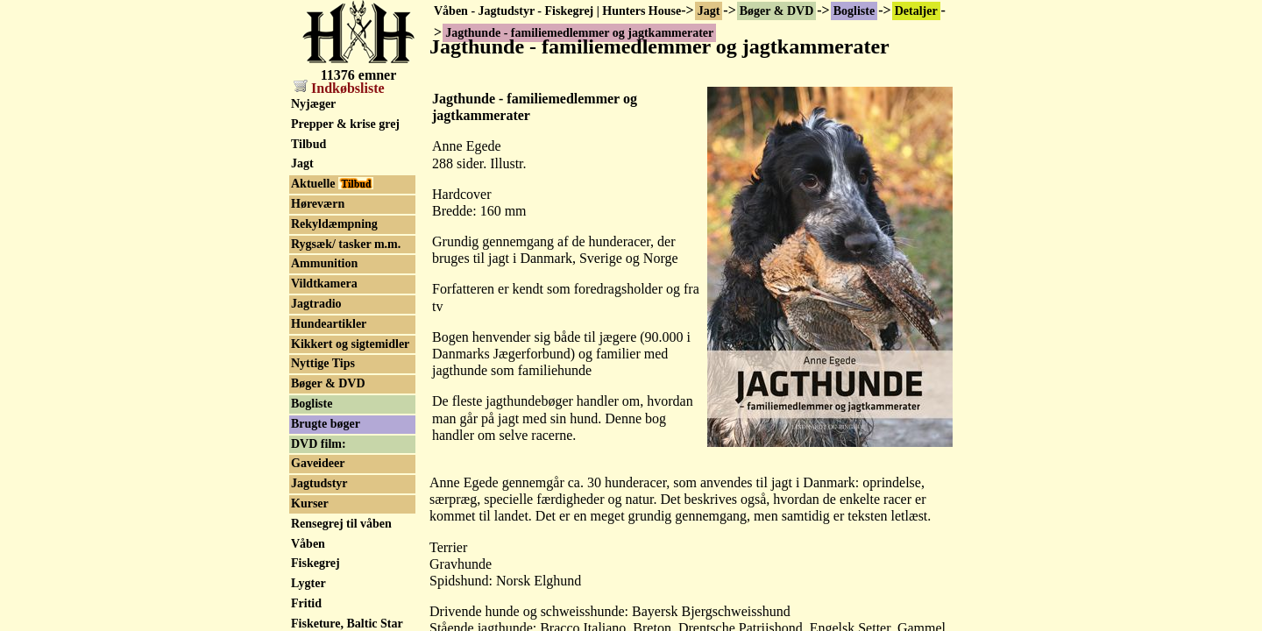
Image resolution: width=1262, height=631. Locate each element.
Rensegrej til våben (341, 523)
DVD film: (318, 443)
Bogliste (854, 11)
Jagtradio (316, 303)
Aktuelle (332, 183)
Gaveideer (317, 463)
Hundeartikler (328, 323)
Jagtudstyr (319, 483)
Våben (308, 543)
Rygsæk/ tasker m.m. (346, 244)
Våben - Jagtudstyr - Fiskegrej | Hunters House (557, 11)
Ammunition (324, 263)
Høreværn (317, 203)
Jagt (709, 11)
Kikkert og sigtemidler (350, 344)
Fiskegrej (315, 563)
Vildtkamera (324, 283)
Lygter (308, 583)
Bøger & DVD (777, 11)
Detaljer (916, 11)
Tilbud (308, 144)
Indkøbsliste (339, 88)
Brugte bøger (325, 423)
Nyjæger (313, 103)
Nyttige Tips (323, 363)
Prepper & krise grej (345, 124)
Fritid (306, 603)
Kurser (310, 503)
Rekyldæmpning (334, 223)
